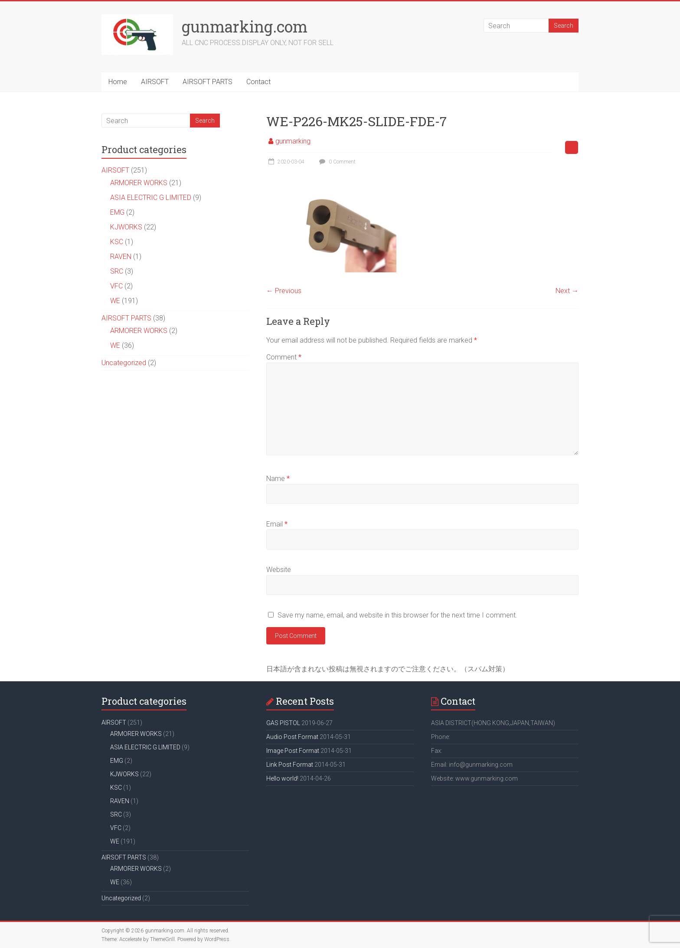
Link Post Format (289, 764)
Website (278, 570)
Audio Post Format (292, 736)
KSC (116, 242)
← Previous (283, 291)
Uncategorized (123, 363)
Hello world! (282, 778)
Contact (258, 82)
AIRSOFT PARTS (207, 82)
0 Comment (336, 162)
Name (278, 478)
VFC (116, 286)
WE (115, 301)
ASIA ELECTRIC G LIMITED (150, 197)
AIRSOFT (155, 82)
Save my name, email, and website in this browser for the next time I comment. (397, 615)
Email (277, 524)
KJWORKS (126, 227)
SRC (116, 271)
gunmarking (293, 141)
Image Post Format (292, 750)
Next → (567, 291)
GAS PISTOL (283, 722)
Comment (283, 357)
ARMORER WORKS (138, 183)
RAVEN (120, 256)
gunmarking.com (244, 26)
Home (117, 82)
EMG (117, 212)
